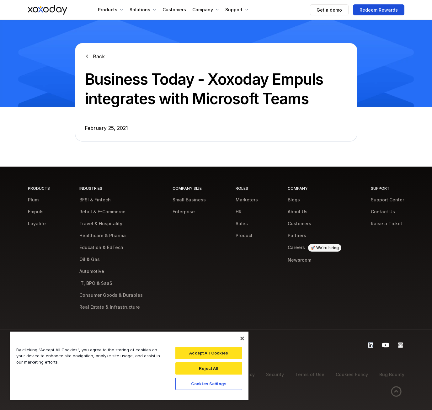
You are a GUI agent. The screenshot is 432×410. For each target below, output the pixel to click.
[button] (110, 9)
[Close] (242, 338)
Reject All (208, 368)
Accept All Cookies (208, 352)
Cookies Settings (209, 383)
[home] (47, 10)
